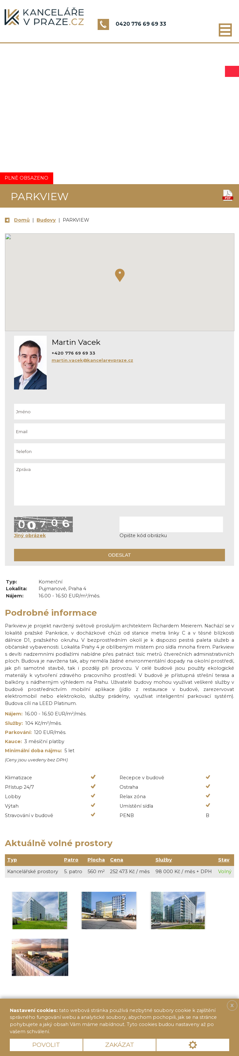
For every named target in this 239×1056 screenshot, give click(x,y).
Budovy (46, 220)
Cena (116, 860)
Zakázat (119, 1045)
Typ (12, 860)
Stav (224, 860)
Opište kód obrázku (143, 535)
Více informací (73, 1031)
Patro (71, 860)
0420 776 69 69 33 (141, 24)
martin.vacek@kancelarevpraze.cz (92, 360)
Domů (22, 220)
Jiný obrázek (30, 535)
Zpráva (119, 484)
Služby (163, 860)
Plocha (96, 860)
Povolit (46, 1045)
